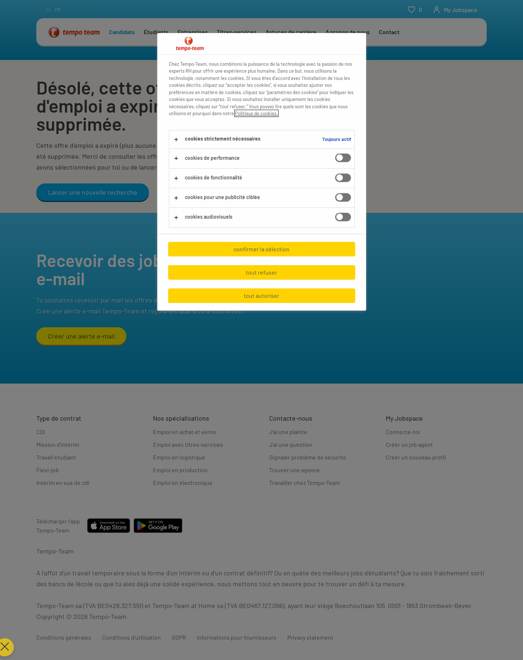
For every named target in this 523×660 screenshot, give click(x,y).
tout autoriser (261, 295)
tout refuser (261, 272)
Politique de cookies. (256, 113)
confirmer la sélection (261, 249)
